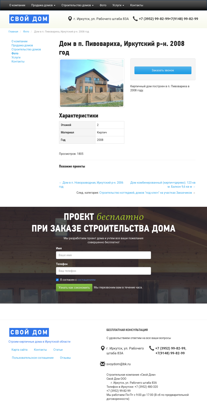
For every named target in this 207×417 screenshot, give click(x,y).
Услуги (16, 57)
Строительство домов (26, 49)
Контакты (136, 5)
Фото (103, 5)
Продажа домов (22, 45)
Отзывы (65, 357)
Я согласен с (75, 279)
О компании (17, 5)
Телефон (62, 264)
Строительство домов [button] (77, 5)
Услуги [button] (118, 5)
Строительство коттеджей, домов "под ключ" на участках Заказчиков (145, 192)
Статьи (58, 349)
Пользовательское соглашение (33, 357)
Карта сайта (19, 349)
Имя (59, 248)
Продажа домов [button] (43, 5)
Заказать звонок (163, 70)
